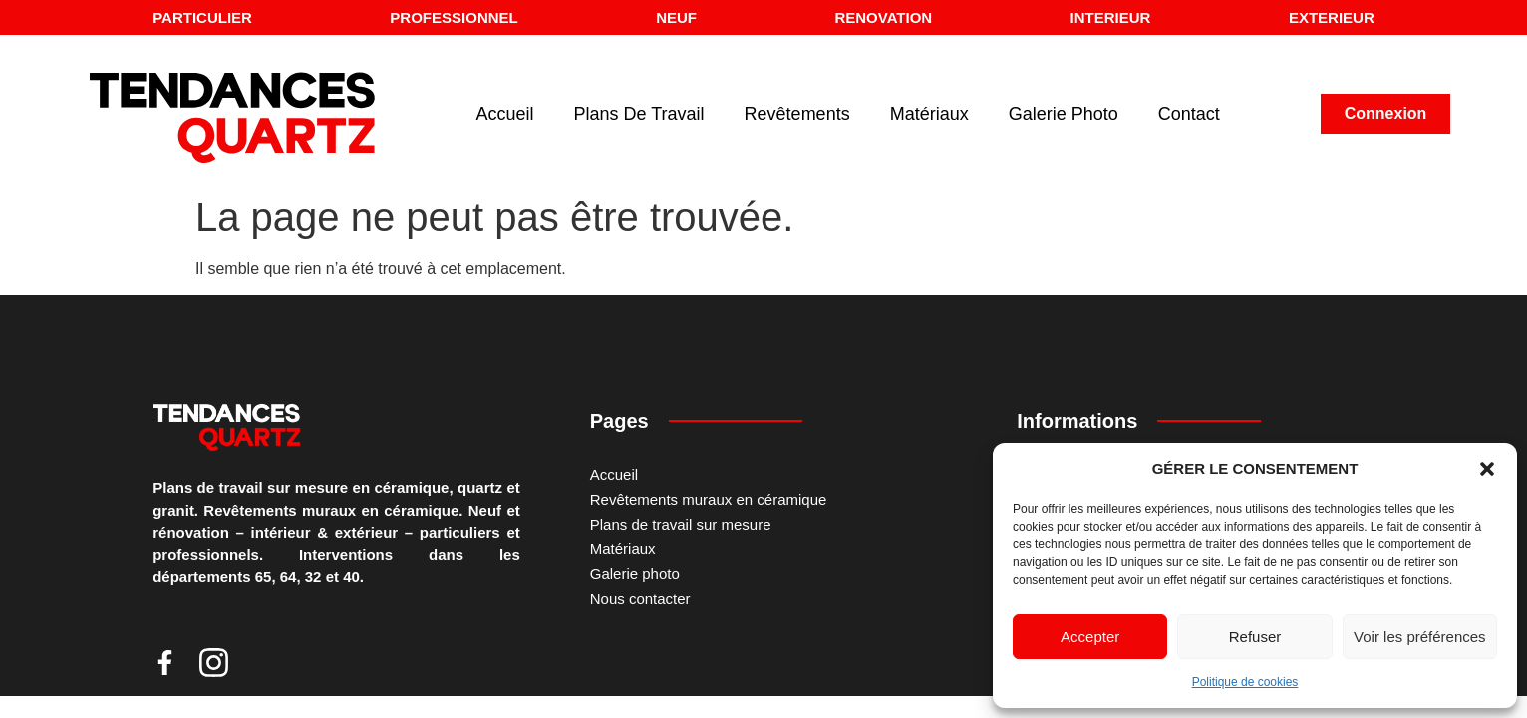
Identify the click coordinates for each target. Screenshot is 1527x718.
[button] (1487, 469)
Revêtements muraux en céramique (708, 499)
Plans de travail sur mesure (680, 524)
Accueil (505, 114)
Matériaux (929, 114)
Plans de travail (639, 114)
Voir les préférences (1420, 636)
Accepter (1090, 636)
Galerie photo (635, 573)
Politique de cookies (1245, 682)
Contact (1189, 114)
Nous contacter (640, 598)
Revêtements (797, 114)
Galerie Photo (1063, 114)
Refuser (1255, 636)
